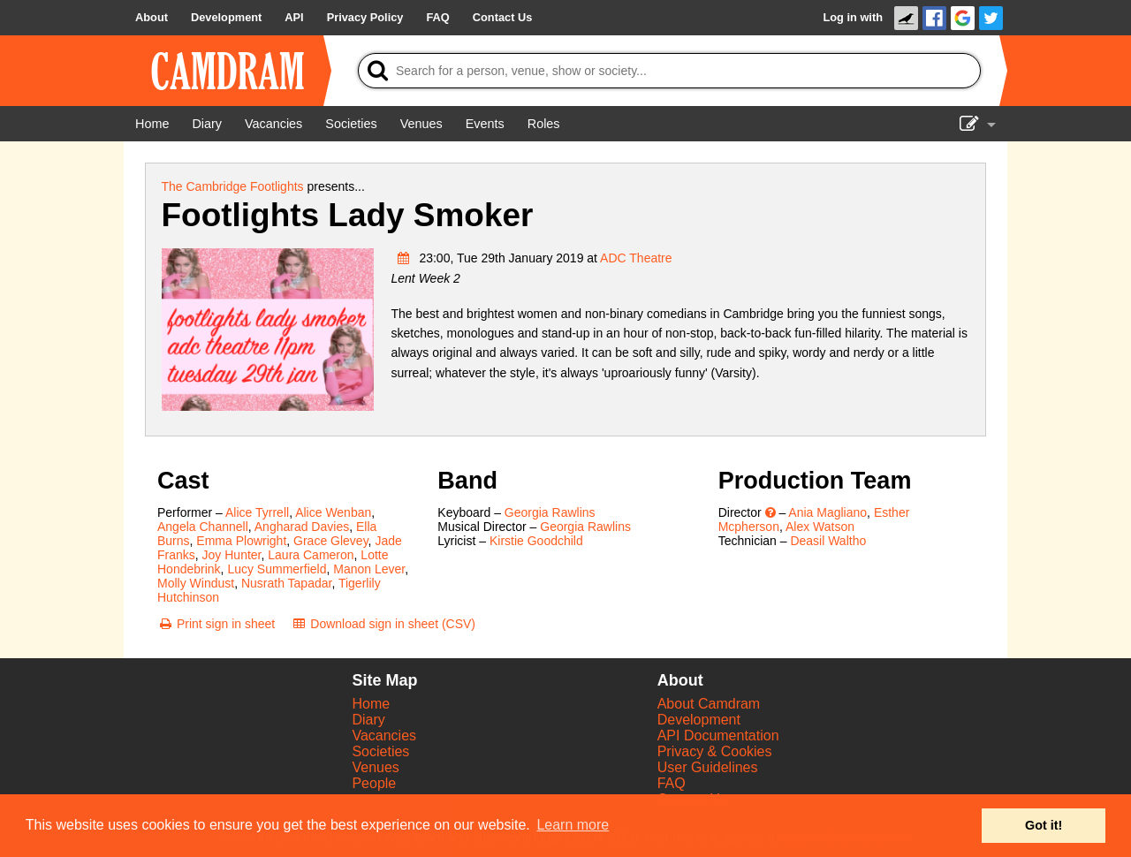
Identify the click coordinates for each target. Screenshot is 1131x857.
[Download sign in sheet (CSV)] (383, 624)
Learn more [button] (572, 824)
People (374, 783)
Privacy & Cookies (714, 751)
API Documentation (718, 735)
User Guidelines (707, 767)
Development (698, 719)
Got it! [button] (1043, 825)
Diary (368, 719)
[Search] (669, 71)
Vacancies (384, 735)
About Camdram (709, 703)
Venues (375, 767)
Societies (380, 751)
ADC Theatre (636, 258)
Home (371, 703)
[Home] (152, 123)
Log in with (853, 17)
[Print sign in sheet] (216, 624)
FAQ (671, 783)
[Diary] (206, 123)
